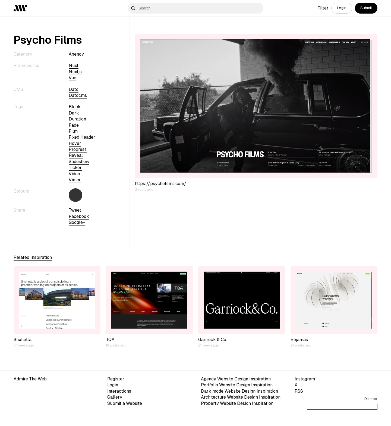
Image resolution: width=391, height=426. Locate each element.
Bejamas (299, 339)
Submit (366, 7)
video (74, 174)
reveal (76, 155)
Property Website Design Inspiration (237, 403)
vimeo (75, 180)
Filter (323, 8)
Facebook (79, 216)
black (75, 107)
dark (74, 113)
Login (341, 7)
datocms (78, 95)
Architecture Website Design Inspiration (240, 397)
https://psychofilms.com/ (160, 183)
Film (73, 131)
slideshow (79, 161)
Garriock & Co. (212, 339)
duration (77, 119)
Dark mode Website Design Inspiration (239, 391)
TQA (110, 339)
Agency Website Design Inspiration (236, 379)
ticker (75, 167)
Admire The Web (30, 379)
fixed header (82, 137)
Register (115, 379)
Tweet (75, 210)
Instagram (305, 379)
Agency (76, 54)
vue (72, 78)
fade (74, 125)
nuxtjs (75, 72)
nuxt (73, 65)
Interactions (119, 391)
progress (78, 149)
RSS (299, 391)
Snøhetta (22, 339)
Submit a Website (124, 403)
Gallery (114, 397)
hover (75, 143)
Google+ (77, 222)
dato (73, 89)
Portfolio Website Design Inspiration (237, 385)
